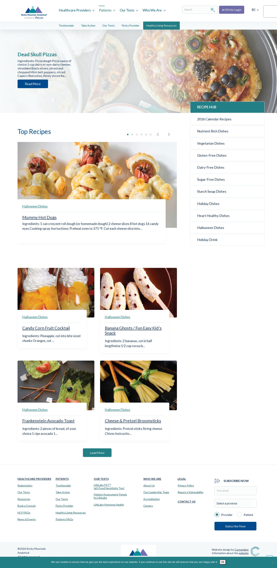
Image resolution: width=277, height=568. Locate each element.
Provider (223, 514)
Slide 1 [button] (127, 134)
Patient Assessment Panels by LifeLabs (110, 496)
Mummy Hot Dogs (39, 217)
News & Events (27, 519)
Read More (31, 87)
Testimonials (66, 25)
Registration (25, 485)
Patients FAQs (64, 519)
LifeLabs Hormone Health (109, 504)
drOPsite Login (231, 9)
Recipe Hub (206, 107)
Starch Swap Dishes (211, 191)
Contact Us (186, 501)
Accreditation (151, 499)
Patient (245, 514)
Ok (222, 562)
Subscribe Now (235, 526)
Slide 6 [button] (150, 134)
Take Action (88, 25)
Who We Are (152, 10)
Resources (24, 499)
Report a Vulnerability (190, 492)
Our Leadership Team (156, 492)
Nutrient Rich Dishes (212, 131)
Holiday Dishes (208, 203)
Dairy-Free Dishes (210, 167)
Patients (105, 10)
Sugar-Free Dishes (211, 179)
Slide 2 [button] (132, 134)
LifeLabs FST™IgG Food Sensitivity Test (109, 486)
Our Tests (127, 10)
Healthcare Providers (75, 10)
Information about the (230, 553)
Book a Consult (27, 505)
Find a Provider (130, 25)
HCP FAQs (24, 512)
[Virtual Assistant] (270, 556)
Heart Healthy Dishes (213, 216)
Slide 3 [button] (137, 134)
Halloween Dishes (35, 206)
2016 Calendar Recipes (214, 119)
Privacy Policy (186, 485)
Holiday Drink (207, 240)
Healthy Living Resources (161, 25)
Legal (182, 478)
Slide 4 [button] (141, 134)
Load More (97, 452)
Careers (148, 505)
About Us (149, 485)
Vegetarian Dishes (211, 143)
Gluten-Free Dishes (211, 155)
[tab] (128, 136)
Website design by (230, 549)
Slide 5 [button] (146, 134)
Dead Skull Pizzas (42, 51)
